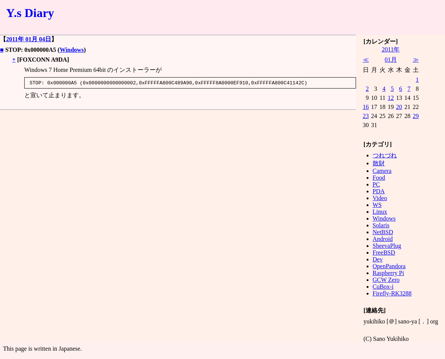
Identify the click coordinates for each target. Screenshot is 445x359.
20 (399, 107)
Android (383, 239)
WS (377, 205)
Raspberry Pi (388, 273)
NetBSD (383, 232)
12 (391, 98)
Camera (382, 171)
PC (376, 184)
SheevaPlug (387, 245)
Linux (380, 211)
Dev (378, 259)
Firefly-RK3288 (392, 293)
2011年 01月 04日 (28, 39)
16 (366, 107)
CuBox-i (383, 286)
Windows (71, 50)
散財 (379, 163)
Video (380, 198)
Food (379, 177)
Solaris (381, 225)
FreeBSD (384, 252)
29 (416, 116)
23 (366, 116)
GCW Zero (386, 280)
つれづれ (385, 155)
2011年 (391, 49)
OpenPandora (389, 266)
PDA (379, 191)
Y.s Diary (30, 13)
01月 (391, 59)
